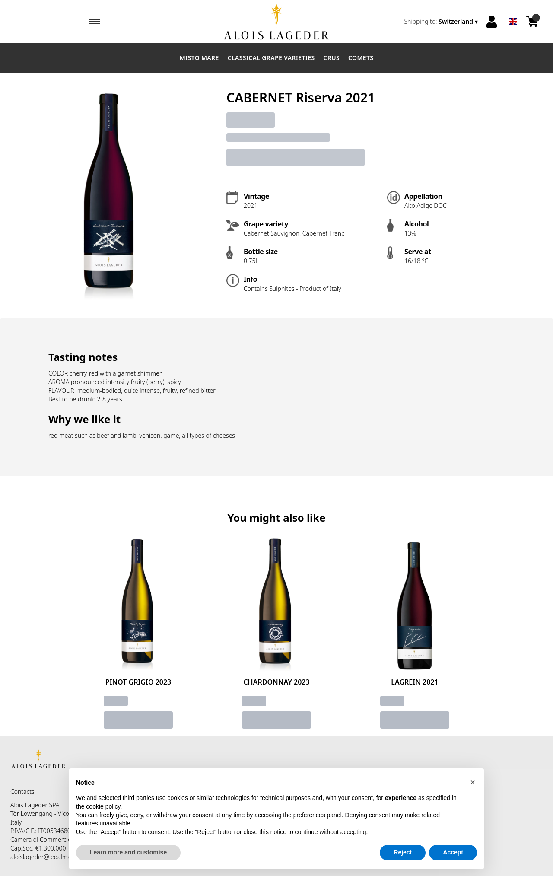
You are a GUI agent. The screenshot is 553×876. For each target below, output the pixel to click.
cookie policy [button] (103, 806)
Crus (332, 58)
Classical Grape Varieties (271, 58)
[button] (473, 782)
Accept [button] (453, 852)
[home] (276, 21)
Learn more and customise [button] (128, 852)
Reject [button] (403, 852)
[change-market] (441, 21)
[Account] (492, 22)
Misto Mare (199, 58)
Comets (360, 58)
